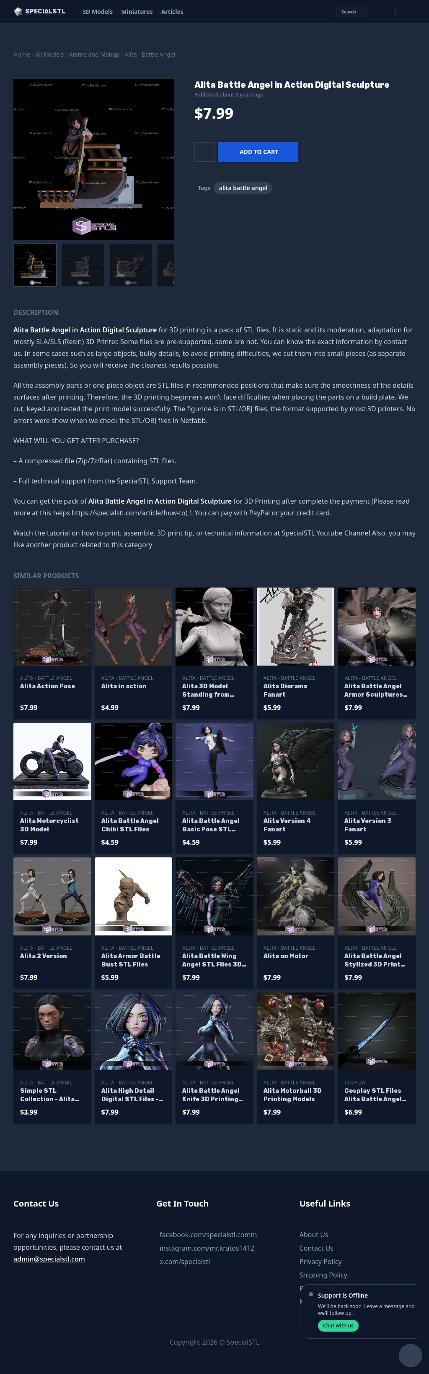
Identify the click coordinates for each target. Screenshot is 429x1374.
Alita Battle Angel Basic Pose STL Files (211, 826)
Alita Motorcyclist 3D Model (49, 825)
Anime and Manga (94, 54)
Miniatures (137, 12)
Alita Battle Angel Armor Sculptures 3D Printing (373, 691)
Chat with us (338, 1325)
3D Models (98, 12)
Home (21, 54)
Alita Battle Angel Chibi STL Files (130, 825)
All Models (49, 54)
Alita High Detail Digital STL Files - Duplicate (130, 1095)
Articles (172, 12)
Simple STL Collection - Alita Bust (47, 1095)
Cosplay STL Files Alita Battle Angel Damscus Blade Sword (373, 1095)
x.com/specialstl (185, 1261)
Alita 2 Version (43, 956)
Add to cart (259, 152)
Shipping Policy (323, 1275)
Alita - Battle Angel (149, 54)
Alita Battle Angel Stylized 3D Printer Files (376, 961)
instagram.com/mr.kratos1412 (207, 1248)
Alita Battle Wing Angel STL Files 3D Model (212, 961)
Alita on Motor (286, 956)
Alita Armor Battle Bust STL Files (130, 960)
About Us (314, 1234)
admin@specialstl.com (49, 1259)
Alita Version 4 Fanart (287, 825)
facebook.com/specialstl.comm (208, 1234)
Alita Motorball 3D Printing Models (293, 1095)
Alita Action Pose (47, 686)
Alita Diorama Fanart (285, 690)
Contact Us (316, 1248)
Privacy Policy (321, 1261)
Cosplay (355, 1082)
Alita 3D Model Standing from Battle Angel (206, 691)
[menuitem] (35, 265)
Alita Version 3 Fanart (367, 825)
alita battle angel (243, 188)
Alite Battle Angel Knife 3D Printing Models (211, 1095)
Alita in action (124, 686)
